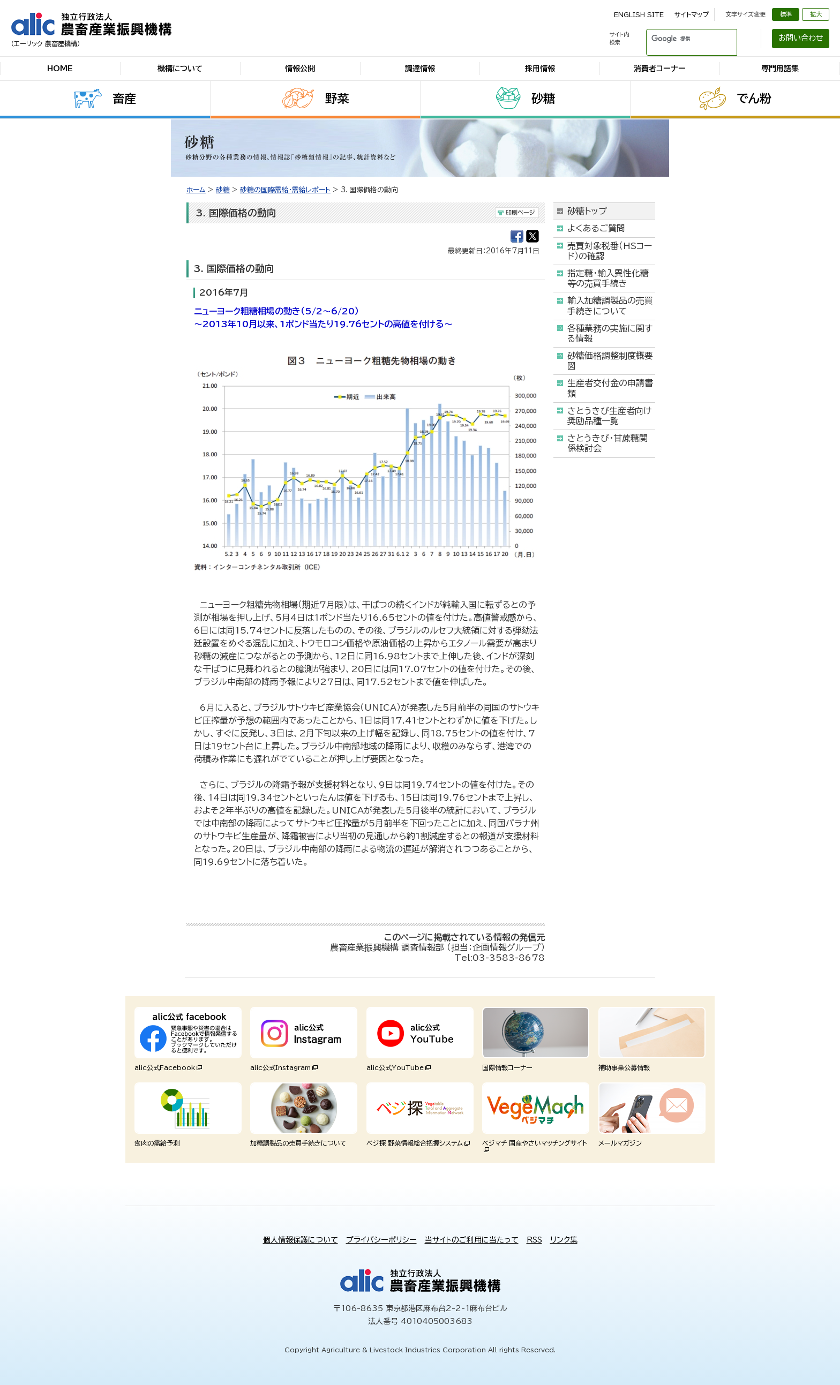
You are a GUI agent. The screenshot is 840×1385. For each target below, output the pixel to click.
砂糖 (543, 98)
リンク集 (564, 1240)
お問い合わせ (800, 38)
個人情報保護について (300, 1240)
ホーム (196, 189)
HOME (60, 68)
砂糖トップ (587, 211)
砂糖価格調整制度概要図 (610, 360)
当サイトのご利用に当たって (472, 1240)
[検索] (678, 38)
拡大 (816, 14)
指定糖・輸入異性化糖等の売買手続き (608, 278)
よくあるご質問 (596, 228)
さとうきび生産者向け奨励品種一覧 (609, 416)
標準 (786, 14)
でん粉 (754, 98)
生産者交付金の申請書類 (610, 388)
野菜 (337, 98)
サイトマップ (691, 14)
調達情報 (420, 68)
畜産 (124, 98)
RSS (534, 1240)
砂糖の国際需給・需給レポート (285, 189)
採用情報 (540, 68)
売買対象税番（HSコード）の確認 (609, 251)
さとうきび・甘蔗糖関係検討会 (607, 443)
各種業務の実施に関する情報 (609, 333)
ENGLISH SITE (639, 14)
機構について (180, 68)
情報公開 (300, 68)
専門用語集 (780, 68)
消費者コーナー (660, 68)
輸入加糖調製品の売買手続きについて (610, 305)
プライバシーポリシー (381, 1240)
